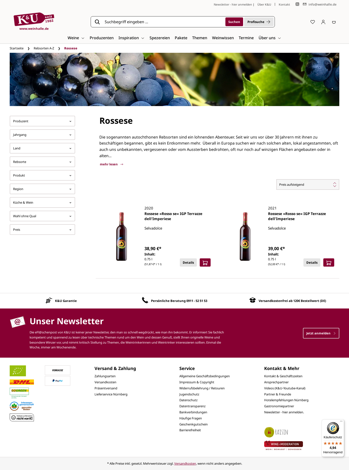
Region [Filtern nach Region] (42, 189)
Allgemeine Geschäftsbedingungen (204, 376)
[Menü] (341, 422)
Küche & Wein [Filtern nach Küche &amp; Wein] (42, 202)
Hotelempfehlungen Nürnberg (286, 400)
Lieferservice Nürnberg (111, 394)
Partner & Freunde (277, 394)
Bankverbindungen (193, 412)
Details (188, 262)
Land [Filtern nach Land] (42, 148)
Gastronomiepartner (279, 406)
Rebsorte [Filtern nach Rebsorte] (42, 162)
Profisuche (258, 22)
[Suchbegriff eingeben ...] (163, 21)
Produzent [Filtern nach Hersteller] (42, 121)
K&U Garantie (66, 301)
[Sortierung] (307, 184)
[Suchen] (234, 21)
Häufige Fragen (190, 418)
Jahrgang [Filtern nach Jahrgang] (42, 134)
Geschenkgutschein (193, 424)
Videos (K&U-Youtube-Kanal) (284, 388)
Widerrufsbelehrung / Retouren (202, 388)
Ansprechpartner (276, 382)
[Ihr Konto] (323, 22)
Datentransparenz (192, 406)
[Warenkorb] (334, 22)
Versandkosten (105, 382)
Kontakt (284, 4)
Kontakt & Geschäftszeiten (283, 376)
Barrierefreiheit (190, 430)
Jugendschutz (189, 394)
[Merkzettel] (312, 22)
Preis (42, 229)
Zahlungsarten (105, 376)
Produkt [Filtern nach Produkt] (42, 175)
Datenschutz (188, 400)
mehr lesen (111, 164)
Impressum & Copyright (196, 382)
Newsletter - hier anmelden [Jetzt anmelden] (233, 4)
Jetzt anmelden (321, 333)
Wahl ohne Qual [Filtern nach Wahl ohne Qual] (42, 216)
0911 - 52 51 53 (196, 301)
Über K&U (264, 4)
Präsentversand (106, 388)
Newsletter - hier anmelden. (284, 412)
